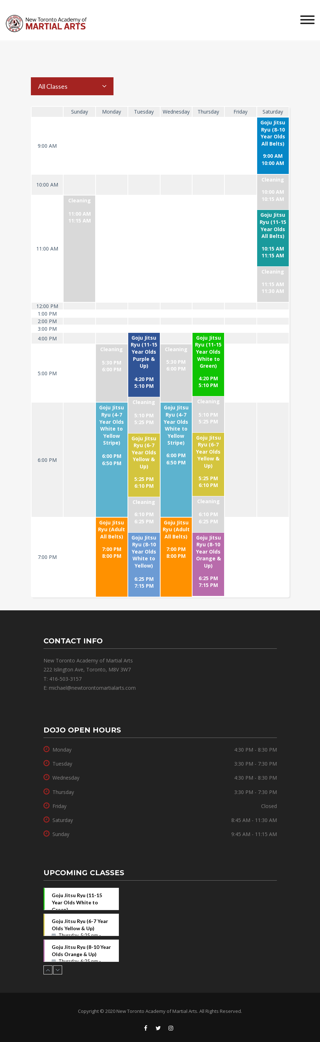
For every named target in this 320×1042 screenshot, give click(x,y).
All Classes (53, 86)
